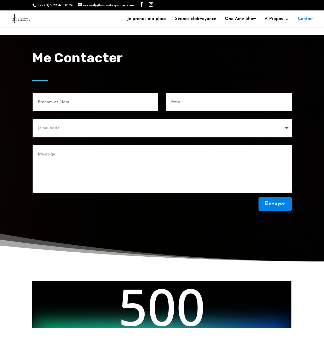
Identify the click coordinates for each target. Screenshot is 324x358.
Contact (306, 18)
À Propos (274, 18)
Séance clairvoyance (195, 18)
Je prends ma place (146, 18)
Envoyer (275, 203)
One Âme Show (240, 18)
